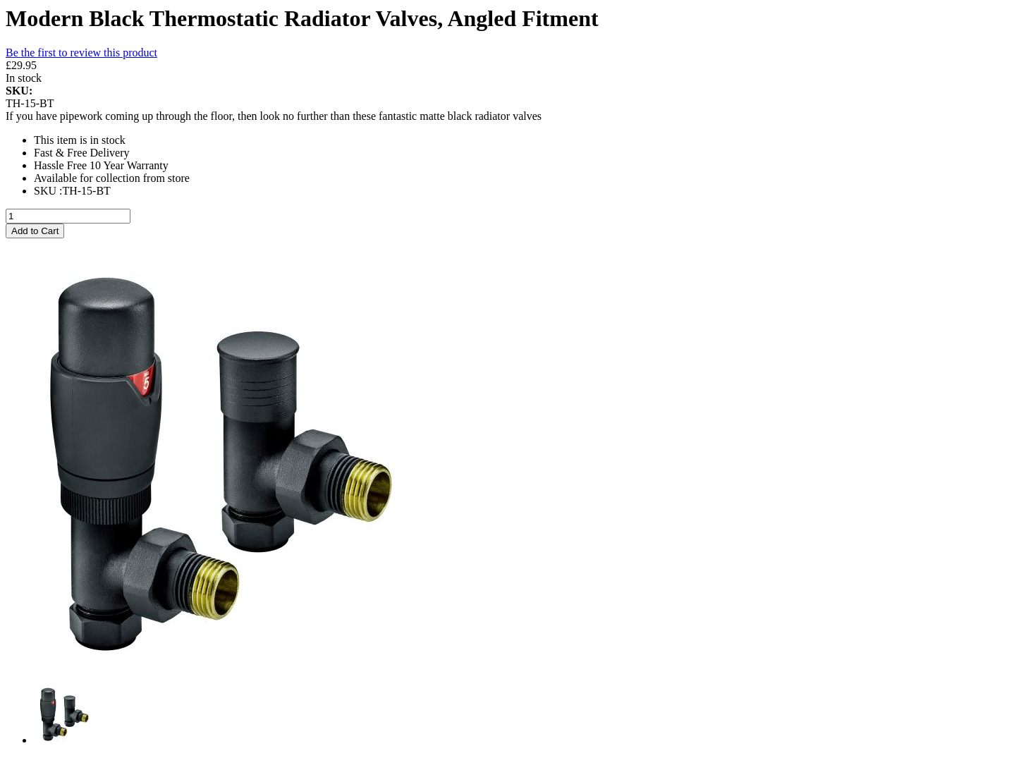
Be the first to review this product (81, 53)
